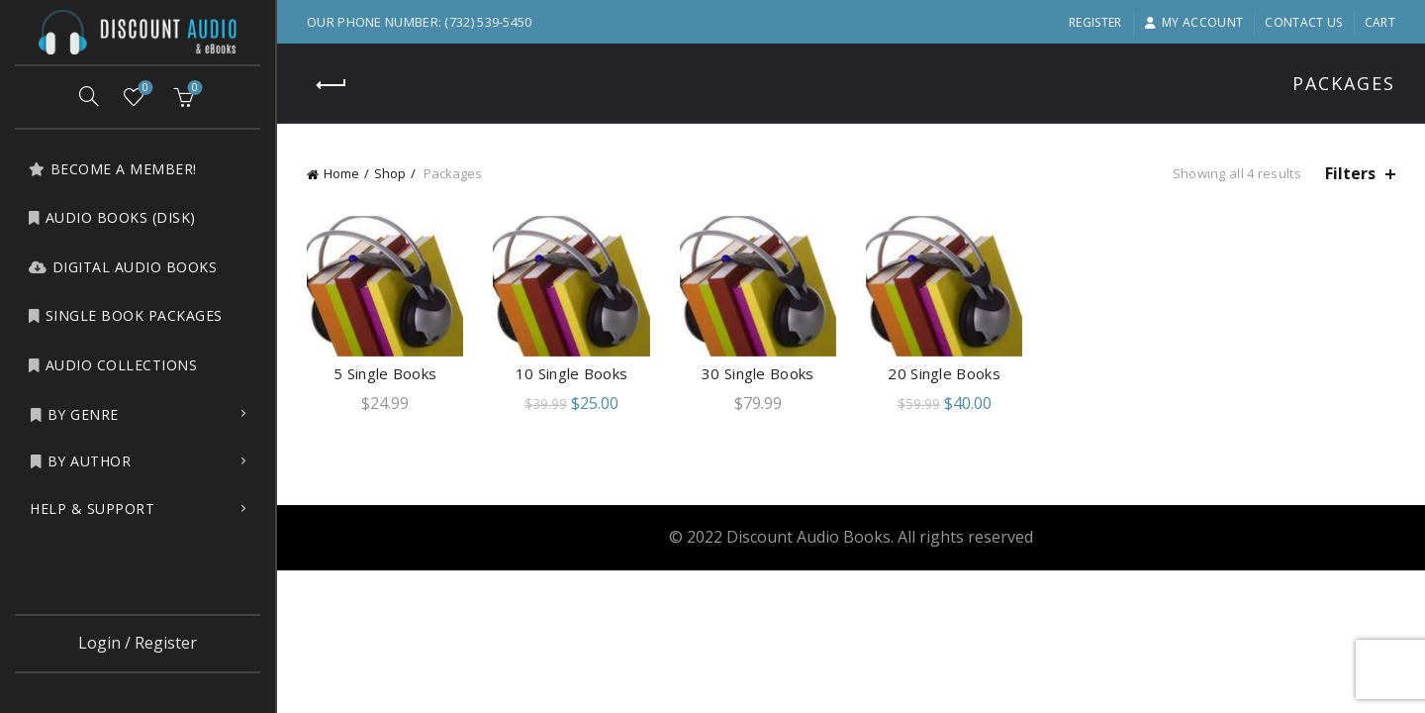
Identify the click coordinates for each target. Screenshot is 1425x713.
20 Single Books (944, 373)
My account (1193, 22)
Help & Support (92, 508)
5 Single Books (384, 373)
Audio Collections (112, 365)
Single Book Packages (125, 315)
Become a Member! (112, 168)
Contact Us (1303, 22)
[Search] (89, 96)
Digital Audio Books (122, 266)
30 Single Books (758, 373)
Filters (1350, 173)
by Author (80, 461)
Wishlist (144, 88)
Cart (1380, 22)
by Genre (74, 414)
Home (341, 173)
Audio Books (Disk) (112, 217)
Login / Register (137, 643)
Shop (390, 173)
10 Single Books (572, 373)
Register (1095, 22)
